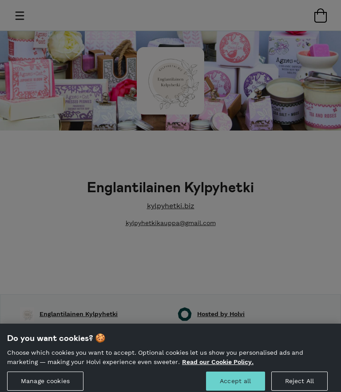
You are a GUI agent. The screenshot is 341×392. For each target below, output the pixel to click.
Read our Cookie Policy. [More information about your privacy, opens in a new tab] (218, 365)
